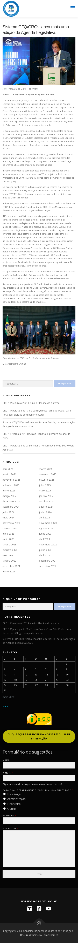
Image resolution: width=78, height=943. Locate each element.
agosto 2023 (46, 528)
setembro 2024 (11, 506)
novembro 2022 (48, 544)
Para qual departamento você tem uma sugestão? (38, 790)
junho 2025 (9, 490)
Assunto (9, 815)
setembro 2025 (11, 485)
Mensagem (10, 828)
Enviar (39, 874)
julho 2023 (8, 533)
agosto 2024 (46, 506)
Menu (72, 6)
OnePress (25, 935)
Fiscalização (14, 794)
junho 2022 (45, 550)
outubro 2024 (46, 501)
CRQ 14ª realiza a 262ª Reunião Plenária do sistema (31, 403)
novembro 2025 (11, 479)
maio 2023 (8, 539)
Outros (11, 809)
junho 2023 (45, 533)
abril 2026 (8, 469)
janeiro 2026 (9, 474)
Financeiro (14, 804)
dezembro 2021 (47, 560)
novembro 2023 (48, 523)
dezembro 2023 (11, 523)
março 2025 (9, 496)
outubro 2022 (10, 550)
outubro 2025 (46, 479)
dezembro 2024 (11, 501)
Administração (16, 799)
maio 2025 (45, 490)
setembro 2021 (47, 566)
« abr (5, 706)
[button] (39, 736)
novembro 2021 (11, 566)
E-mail (8, 773)
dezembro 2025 (47, 474)
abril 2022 (44, 555)
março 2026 (45, 469)
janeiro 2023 (9, 544)
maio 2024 (8, 517)
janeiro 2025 (46, 496)
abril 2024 (44, 517)
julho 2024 (8, 512)
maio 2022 (8, 555)
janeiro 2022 (9, 560)
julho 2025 (45, 485)
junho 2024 (45, 512)
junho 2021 (9, 571)
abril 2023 (44, 539)
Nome (7, 760)
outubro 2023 (10, 528)
